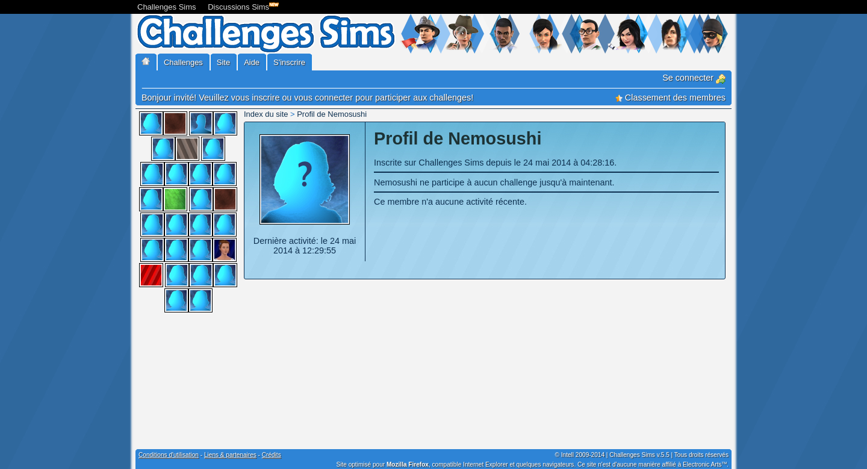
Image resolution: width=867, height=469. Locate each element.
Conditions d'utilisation (168, 455)
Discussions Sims (241, 5)
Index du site (266, 114)
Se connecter (694, 77)
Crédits (271, 455)
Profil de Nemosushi (332, 114)
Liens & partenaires (230, 455)
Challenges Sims (166, 6)
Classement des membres (670, 97)
